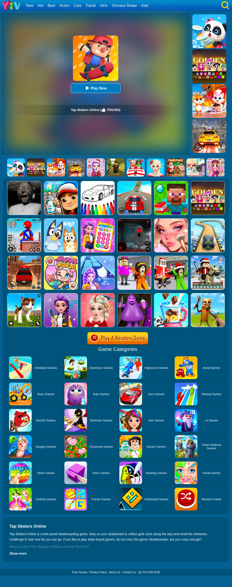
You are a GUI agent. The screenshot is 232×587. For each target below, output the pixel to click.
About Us (114, 572)
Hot (40, 5)
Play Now (95, 88)
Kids (144, 5)
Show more (18, 553)
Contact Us (129, 572)
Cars (78, 5)
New (29, 5)
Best (51, 5)
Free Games (79, 572)
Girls (104, 5)
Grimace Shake (124, 5)
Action (64, 5)
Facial (91, 5)
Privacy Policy (98, 572)
